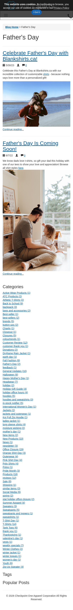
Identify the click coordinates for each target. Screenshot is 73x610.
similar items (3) (11, 488)
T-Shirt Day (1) (11, 520)
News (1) (8, 442)
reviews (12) (9, 477)
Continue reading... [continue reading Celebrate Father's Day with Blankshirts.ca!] (13, 129)
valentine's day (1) (13, 538)
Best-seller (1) (10, 314)
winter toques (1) (12, 556)
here (20, 168)
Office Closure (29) (13, 449)
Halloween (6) (10, 374)
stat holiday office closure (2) (18, 499)
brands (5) (8, 321)
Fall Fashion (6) (11, 360)
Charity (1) (8, 328)
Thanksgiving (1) (12, 534)
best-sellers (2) (11, 317)
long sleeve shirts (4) (14, 424)
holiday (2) (8, 385)
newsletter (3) (10, 445)
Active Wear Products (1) (16, 292)
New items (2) (10, 435)
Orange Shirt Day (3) (14, 452)
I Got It (36, 12)
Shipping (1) (9, 485)
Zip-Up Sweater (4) (13, 566)
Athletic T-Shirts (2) (13, 300)
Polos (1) (8, 467)
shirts (46, 74)
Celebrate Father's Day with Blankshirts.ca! (35, 56)
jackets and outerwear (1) (17, 413)
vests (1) (7, 541)
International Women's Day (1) (19, 406)
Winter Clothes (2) (13, 549)
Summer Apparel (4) (14, 502)
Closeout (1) (9, 332)
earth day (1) (10, 356)
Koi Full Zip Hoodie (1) (15, 417)
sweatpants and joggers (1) (18, 513)
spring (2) (8, 495)
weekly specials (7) (13, 545)
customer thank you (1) (15, 346)
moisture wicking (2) (14, 428)
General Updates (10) (15, 371)
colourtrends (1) (11, 339)
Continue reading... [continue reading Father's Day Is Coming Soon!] (13, 273)
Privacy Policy (61, 7)
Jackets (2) (9, 410)
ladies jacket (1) (11, 420)
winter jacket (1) (11, 552)
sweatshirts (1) (11, 517)
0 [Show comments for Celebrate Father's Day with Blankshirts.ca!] (26, 65)
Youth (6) (8, 563)
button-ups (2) (10, 324)
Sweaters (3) (10, 506)
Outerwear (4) (10, 456)
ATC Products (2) (12, 296)
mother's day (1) (12, 431)
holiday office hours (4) (15, 392)
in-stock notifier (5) (13, 403)
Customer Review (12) (15, 342)
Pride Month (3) (11, 470)
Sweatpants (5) (11, 509)
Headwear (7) (10, 381)
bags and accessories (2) (16, 310)
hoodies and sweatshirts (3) (18, 399)
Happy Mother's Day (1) (16, 378)
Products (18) (10, 474)
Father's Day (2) (11, 364)
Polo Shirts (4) (11, 463)
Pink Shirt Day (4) (12, 460)
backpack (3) (10, 307)
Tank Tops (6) (10, 527)
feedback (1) (10, 367)
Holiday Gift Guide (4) (15, 388)
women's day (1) (12, 559)
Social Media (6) (12, 492)
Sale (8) (7, 481)
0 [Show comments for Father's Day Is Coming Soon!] (24, 155)
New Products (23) (13, 438)
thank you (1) (10, 531)
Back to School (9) (13, 303)
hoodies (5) (9, 396)
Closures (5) (9, 335)
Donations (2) (10, 349)
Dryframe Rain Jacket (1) (16, 353)
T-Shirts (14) (9, 524)
